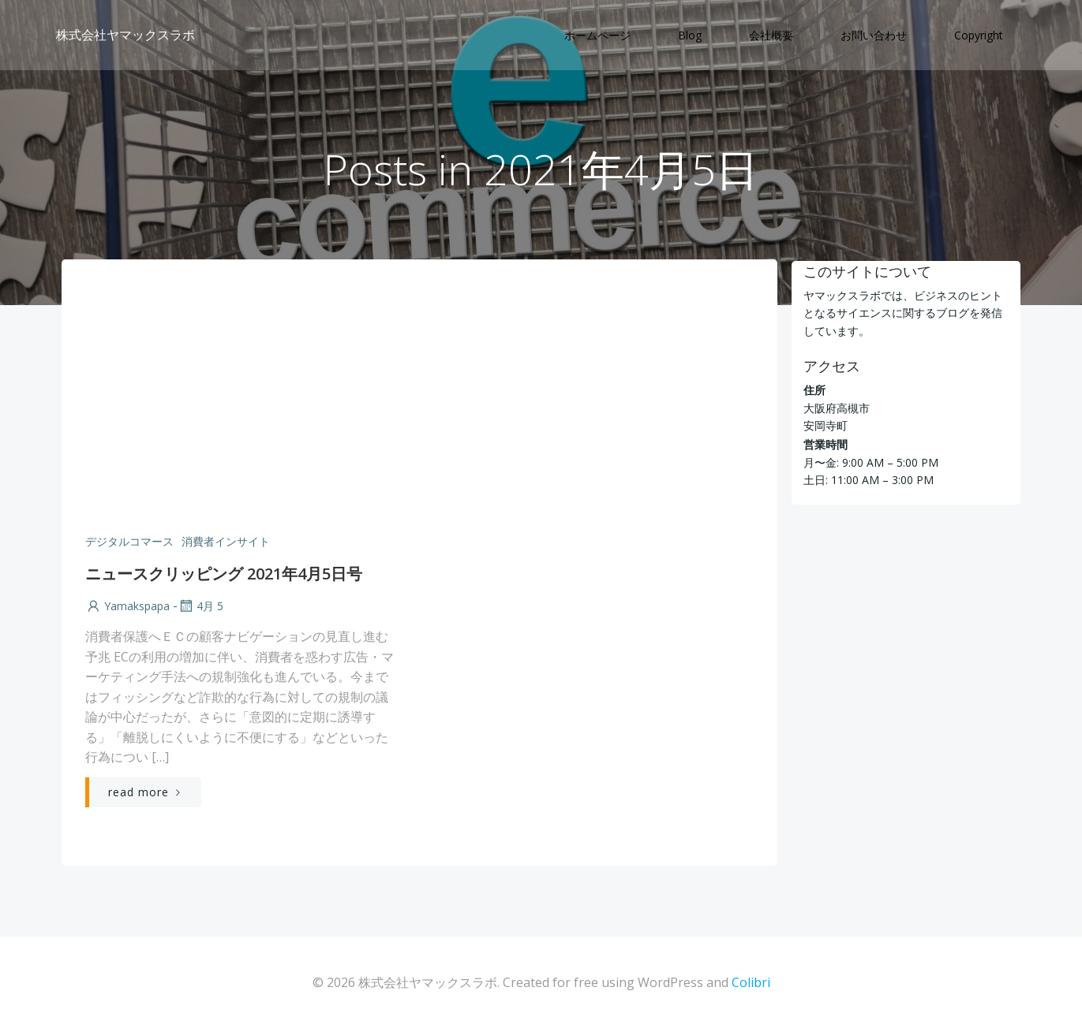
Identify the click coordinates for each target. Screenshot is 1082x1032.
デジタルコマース (129, 542)
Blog (690, 35)
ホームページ (598, 35)
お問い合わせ (874, 35)
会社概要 (772, 35)
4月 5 (200, 607)
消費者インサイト (226, 542)
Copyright (979, 35)
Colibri (751, 984)
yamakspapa (127, 607)
